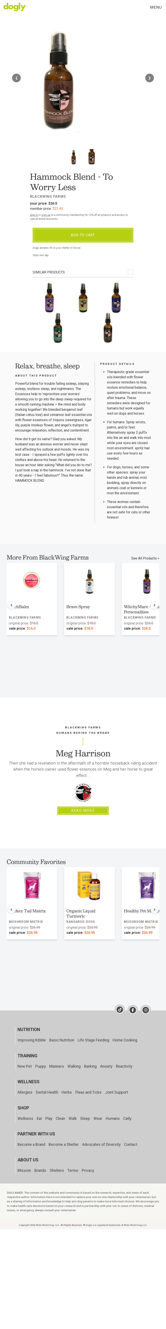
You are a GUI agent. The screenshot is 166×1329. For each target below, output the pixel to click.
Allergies (25, 1092)
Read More (83, 810)
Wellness (25, 1118)
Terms (72, 1170)
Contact (130, 1144)
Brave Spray (78, 606)
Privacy (88, 1170)
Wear (97, 1118)
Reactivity (124, 1066)
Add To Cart (83, 235)
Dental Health (47, 1092)
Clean (60, 1118)
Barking (90, 1066)
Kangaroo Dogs (80, 921)
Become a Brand (31, 1144)
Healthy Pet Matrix (142, 911)
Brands (40, 1170)
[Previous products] (12, 605)
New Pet (25, 1066)
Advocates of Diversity (101, 1144)
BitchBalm (19, 606)
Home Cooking (125, 1040)
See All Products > (145, 558)
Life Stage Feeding (93, 1040)
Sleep (85, 1118)
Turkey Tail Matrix (27, 911)
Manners (56, 1066)
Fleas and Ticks (88, 1092)
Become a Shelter (64, 1144)
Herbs (67, 1092)
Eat (39, 1118)
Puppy (40, 1066)
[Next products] (154, 605)
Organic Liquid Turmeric (80, 913)
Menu (156, 7)
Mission (24, 1170)
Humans (113, 1118)
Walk (73, 1118)
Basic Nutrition (61, 1040)
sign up (46, 215)
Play (48, 1118)
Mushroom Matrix (26, 921)
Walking (74, 1066)
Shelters (57, 1170)
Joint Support (116, 1092)
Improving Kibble (32, 1040)
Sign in (34, 215)
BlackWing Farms (48, 196)
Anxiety (106, 1066)
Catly (127, 1118)
